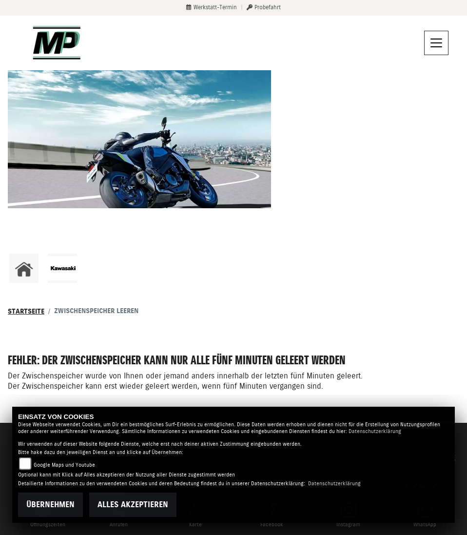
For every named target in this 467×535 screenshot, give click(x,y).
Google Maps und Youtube (64, 465)
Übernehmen (50, 504)
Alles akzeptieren (132, 504)
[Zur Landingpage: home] (24, 268)
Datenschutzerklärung (375, 431)
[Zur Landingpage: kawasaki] (62, 268)
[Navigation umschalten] (436, 43)
